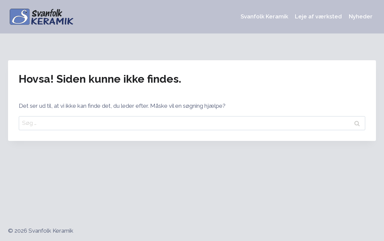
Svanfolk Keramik (264, 16)
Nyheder (361, 16)
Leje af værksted (318, 16)
